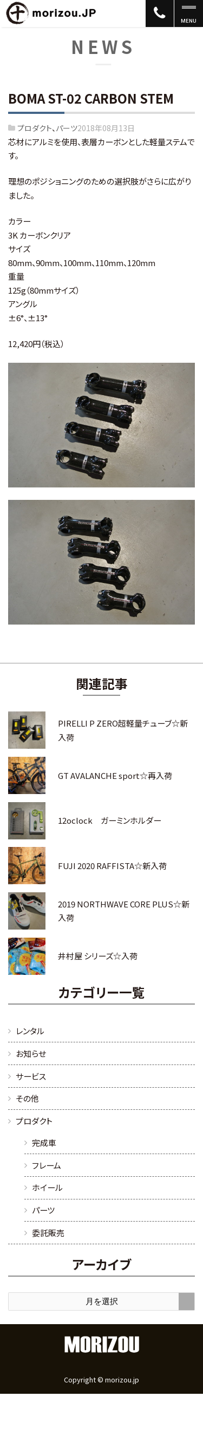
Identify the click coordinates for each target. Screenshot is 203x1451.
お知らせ (31, 1053)
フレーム (46, 1165)
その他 (27, 1098)
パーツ (66, 128)
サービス (31, 1076)
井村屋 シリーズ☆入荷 (97, 955)
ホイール (47, 1187)
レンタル (30, 1030)
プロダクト (34, 128)
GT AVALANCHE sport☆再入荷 (115, 775)
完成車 (44, 1142)
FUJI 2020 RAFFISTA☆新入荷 (112, 865)
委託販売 (48, 1232)
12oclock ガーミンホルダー (109, 820)
